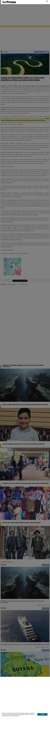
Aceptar (42, 714)
